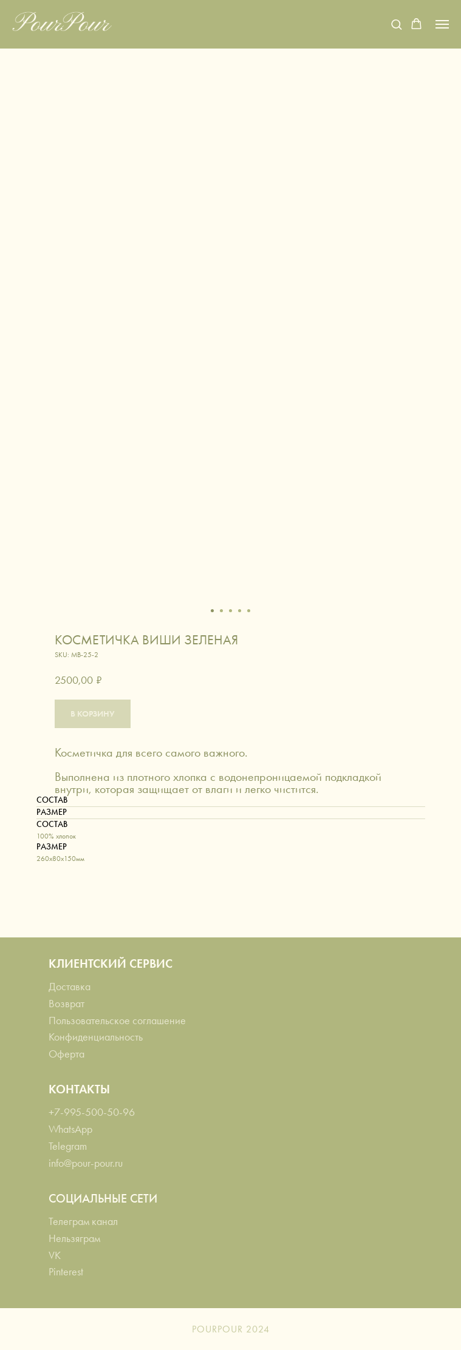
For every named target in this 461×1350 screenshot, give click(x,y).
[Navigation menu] (442, 24)
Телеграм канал (83, 1221)
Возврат (66, 1003)
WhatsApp (70, 1129)
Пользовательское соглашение (117, 1020)
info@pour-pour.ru (86, 1163)
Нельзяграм (74, 1238)
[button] (396, 24)
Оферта (66, 1054)
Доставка (69, 986)
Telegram (68, 1146)
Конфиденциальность (96, 1037)
